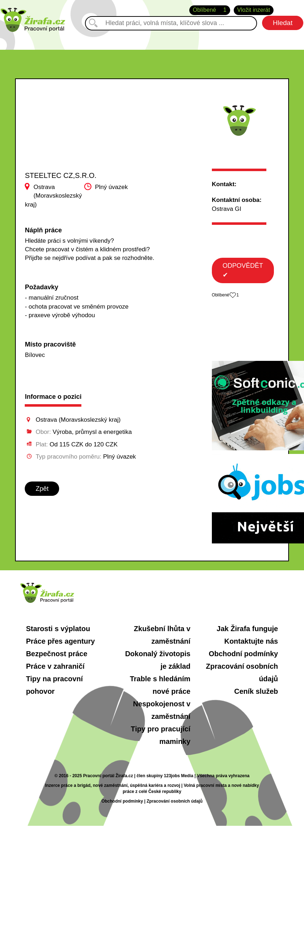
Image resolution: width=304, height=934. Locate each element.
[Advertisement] (69, 132)
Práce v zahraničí (55, 666)
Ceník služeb (256, 691)
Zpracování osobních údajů (175, 801)
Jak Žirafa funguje (247, 629)
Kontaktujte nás (251, 641)
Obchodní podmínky (243, 654)
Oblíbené (210, 10)
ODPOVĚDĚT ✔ (243, 270)
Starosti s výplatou (58, 629)
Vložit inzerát (253, 10)
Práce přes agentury (60, 641)
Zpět (41, 488)
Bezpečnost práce (56, 654)
